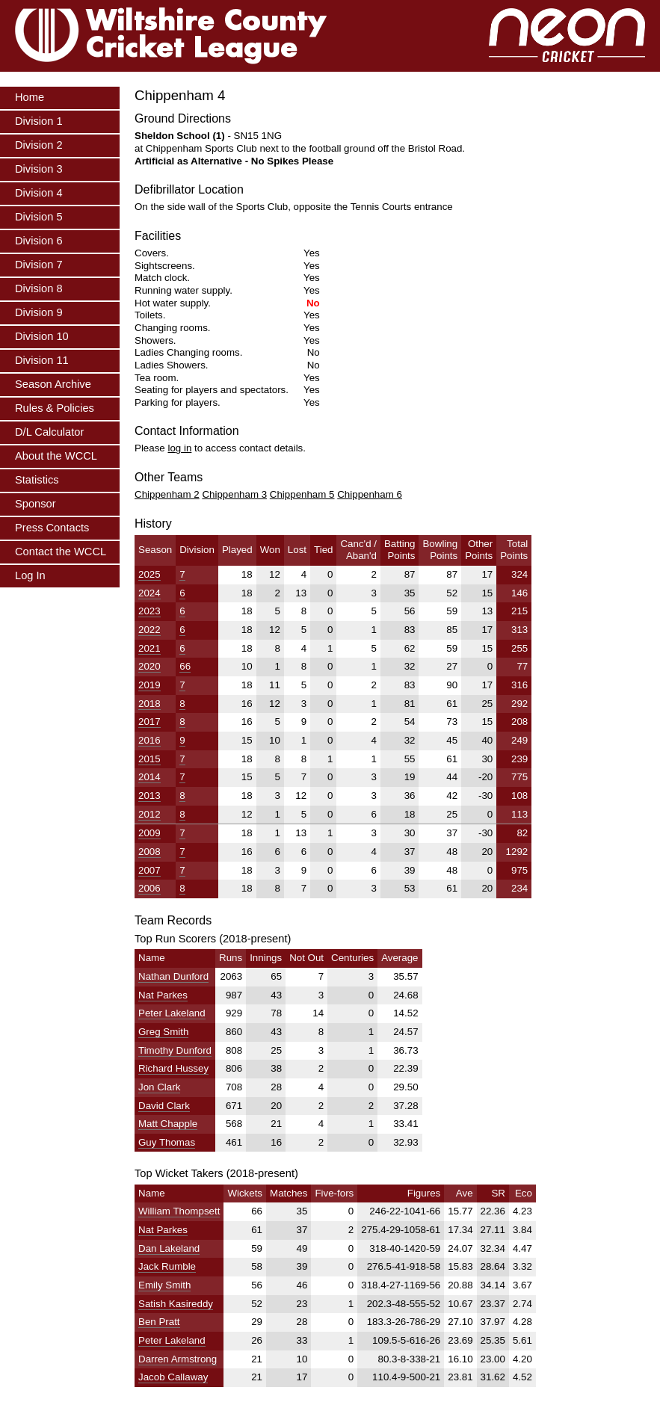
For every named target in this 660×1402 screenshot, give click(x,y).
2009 (149, 833)
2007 (149, 870)
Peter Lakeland (172, 1013)
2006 (149, 888)
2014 (149, 776)
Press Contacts (52, 528)
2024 (149, 593)
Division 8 (39, 288)
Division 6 (39, 241)
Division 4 (39, 193)
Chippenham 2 (167, 494)
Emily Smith (164, 1285)
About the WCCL (56, 456)
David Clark (164, 1105)
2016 (149, 740)
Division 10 (42, 336)
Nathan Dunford (173, 976)
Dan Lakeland (169, 1248)
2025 (149, 574)
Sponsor (35, 504)
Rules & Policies (54, 408)
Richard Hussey (173, 1068)
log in (179, 448)
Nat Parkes (163, 995)
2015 (149, 759)
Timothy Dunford (175, 1050)
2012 (149, 814)
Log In (30, 575)
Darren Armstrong (177, 1359)
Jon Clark (159, 1087)
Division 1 (39, 121)
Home (29, 97)
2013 (149, 795)
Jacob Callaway (173, 1377)
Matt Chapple (167, 1123)
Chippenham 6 (369, 494)
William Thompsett (179, 1211)
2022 (149, 629)
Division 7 (39, 265)
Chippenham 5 (302, 494)
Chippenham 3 (234, 494)
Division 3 (39, 169)
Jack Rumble (167, 1266)
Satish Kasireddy (175, 1303)
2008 (149, 851)
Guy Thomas (166, 1142)
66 (185, 666)
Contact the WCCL (60, 552)
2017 (149, 721)
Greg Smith (163, 1031)
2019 (149, 685)
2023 (149, 611)
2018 (149, 703)
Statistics (37, 480)
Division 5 (39, 217)
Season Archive (53, 384)
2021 (149, 648)
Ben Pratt (159, 1321)
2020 (149, 666)
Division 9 (39, 312)
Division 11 (42, 360)
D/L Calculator (49, 432)
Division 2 (39, 145)
